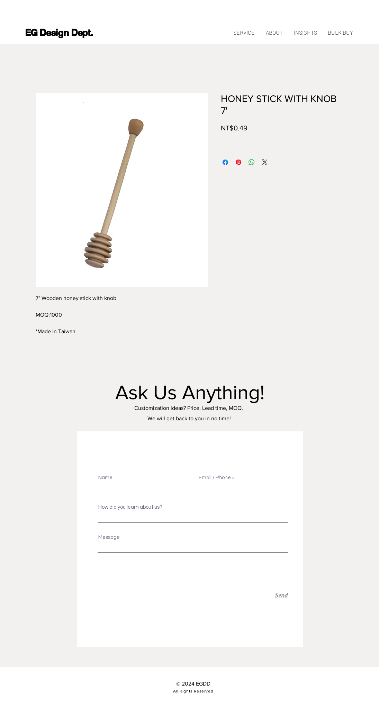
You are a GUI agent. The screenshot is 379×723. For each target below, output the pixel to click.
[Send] (256, 595)
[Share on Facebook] (225, 162)
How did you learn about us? (130, 507)
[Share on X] (265, 162)
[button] (341, 32)
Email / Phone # (217, 477)
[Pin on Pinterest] (238, 162)
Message (109, 537)
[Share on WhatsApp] (251, 162)
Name (105, 477)
